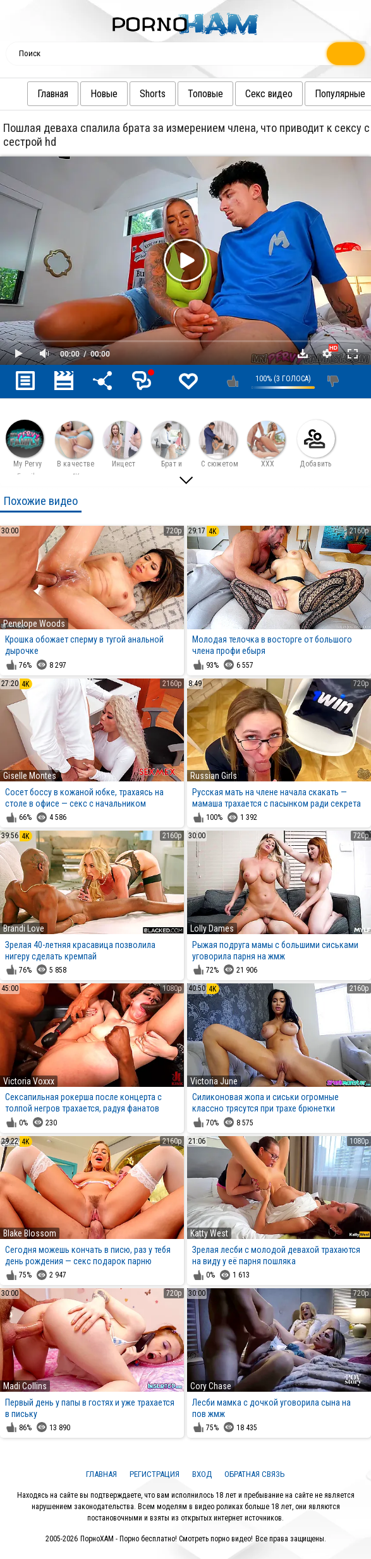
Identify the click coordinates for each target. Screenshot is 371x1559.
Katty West (209, 1233)
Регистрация (154, 1474)
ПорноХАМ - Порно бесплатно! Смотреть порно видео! (166, 1538)
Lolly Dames (212, 928)
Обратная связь (254, 1474)
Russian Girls (213, 776)
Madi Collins (25, 1386)
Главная (57, 94)
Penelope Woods (34, 624)
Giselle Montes (29, 776)
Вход (202, 1474)
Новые (108, 94)
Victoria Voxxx (28, 1081)
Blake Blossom (29, 1233)
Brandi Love (23, 928)
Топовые (210, 94)
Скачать (303, 353)
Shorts (157, 94)
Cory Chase (210, 1386)
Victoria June (214, 1081)
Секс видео (273, 94)
